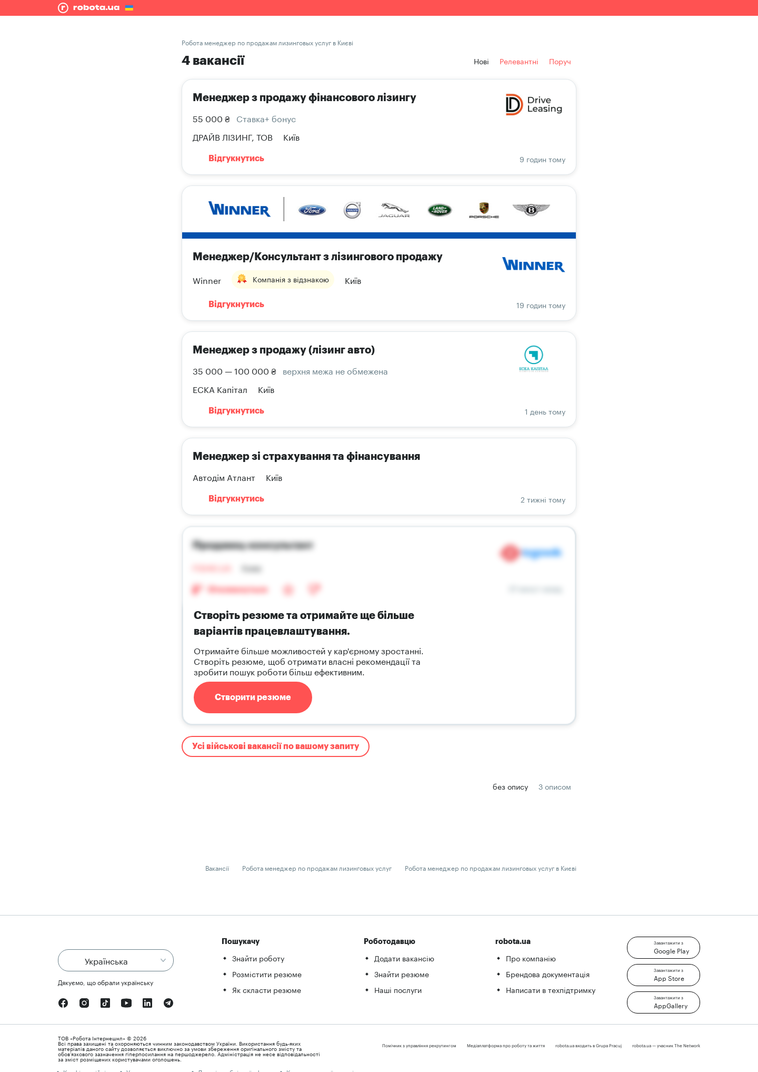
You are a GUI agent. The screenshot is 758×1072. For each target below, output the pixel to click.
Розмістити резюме (267, 973)
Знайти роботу (258, 957)
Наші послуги (398, 989)
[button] (663, 948)
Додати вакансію (404, 957)
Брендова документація (548, 973)
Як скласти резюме (266, 989)
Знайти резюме (401, 973)
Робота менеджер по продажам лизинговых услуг (317, 867)
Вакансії (217, 867)
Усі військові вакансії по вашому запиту (275, 746)
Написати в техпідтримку (550, 989)
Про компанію (531, 957)
